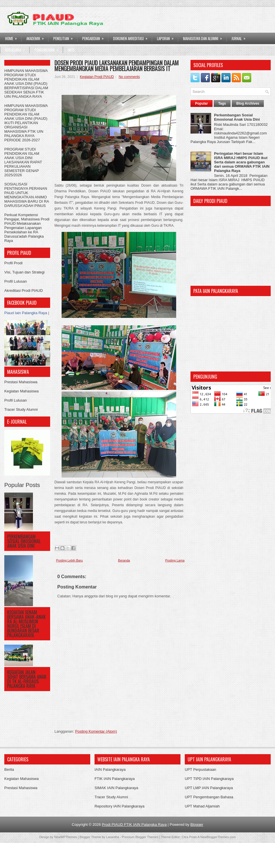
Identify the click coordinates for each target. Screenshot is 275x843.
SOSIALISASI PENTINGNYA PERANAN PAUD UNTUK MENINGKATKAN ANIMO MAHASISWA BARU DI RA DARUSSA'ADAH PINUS (26, 195)
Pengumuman (48, 48)
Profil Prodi (13, 263)
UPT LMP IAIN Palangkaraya (209, 788)
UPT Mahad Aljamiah (202, 806)
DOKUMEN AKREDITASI (132, 37)
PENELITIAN (64, 37)
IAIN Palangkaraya (110, 769)
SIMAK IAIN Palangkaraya (116, 788)
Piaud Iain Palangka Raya (25, 313)
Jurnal (240, 37)
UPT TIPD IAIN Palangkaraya (209, 779)
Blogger (196, 824)
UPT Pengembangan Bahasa (209, 797)
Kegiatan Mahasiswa (21, 391)
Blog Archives (247, 103)
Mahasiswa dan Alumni (204, 37)
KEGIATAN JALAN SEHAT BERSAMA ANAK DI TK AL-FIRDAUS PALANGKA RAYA (26, 679)
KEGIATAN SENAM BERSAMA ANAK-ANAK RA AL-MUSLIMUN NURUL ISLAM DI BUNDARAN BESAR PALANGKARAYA (26, 623)
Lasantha (112, 837)
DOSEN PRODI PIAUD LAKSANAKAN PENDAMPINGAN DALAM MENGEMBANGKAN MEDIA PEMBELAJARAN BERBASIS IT (116, 65)
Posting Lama (174, 560)
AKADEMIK (37, 37)
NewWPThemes (65, 837)
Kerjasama (17, 48)
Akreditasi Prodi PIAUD (23, 290)
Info (71, 50)
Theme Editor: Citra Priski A (180, 837)
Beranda (124, 560)
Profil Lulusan (15, 281)
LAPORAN (167, 37)
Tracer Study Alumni (21, 409)
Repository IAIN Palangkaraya (119, 806)
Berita (9, 769)
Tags (222, 103)
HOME (13, 37)
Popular (201, 103)
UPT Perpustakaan (200, 769)
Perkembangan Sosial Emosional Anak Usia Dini (24, 541)
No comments (129, 77)
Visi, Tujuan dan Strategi (24, 272)
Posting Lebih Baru (69, 560)
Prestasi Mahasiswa (21, 382)
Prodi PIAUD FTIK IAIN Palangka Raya (134, 824)
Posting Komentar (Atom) (96, 731)
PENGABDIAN (94, 37)
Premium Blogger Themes (140, 837)
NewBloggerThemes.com (218, 837)
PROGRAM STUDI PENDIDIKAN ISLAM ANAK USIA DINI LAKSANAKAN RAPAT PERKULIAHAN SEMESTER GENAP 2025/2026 (23, 162)
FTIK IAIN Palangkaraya (115, 779)
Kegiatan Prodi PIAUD (97, 77)
